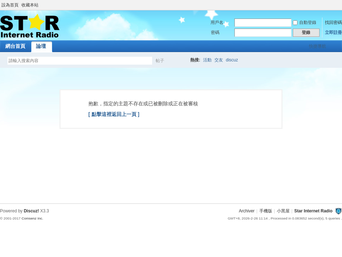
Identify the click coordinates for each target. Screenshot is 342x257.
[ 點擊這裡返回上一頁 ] (113, 114)
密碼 (215, 32)
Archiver (247, 210)
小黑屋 (283, 210)
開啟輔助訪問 (340, 5)
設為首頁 (10, 4)
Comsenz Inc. (32, 218)
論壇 (41, 46)
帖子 (160, 60)
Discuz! (31, 210)
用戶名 (217, 22)
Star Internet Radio (313, 210)
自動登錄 (304, 22)
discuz (232, 59)
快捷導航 (317, 46)
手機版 (265, 210)
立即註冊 (333, 32)
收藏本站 (29, 4)
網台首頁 (15, 46)
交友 (218, 59)
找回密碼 (333, 22)
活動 (207, 59)
